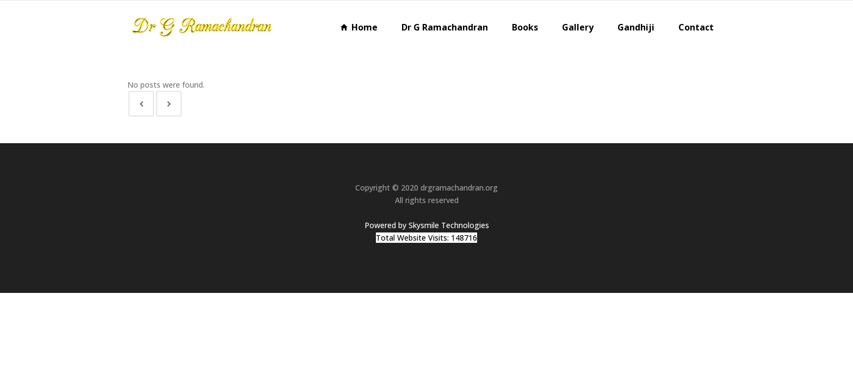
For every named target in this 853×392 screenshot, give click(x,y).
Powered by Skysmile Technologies (426, 225)
